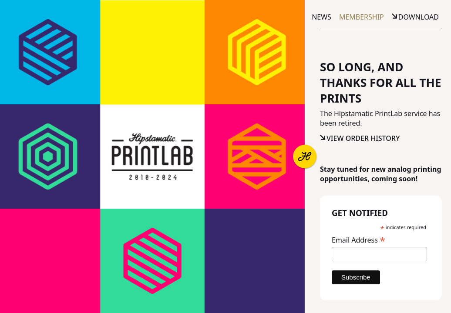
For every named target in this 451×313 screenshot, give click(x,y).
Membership (361, 17)
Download (418, 17)
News (321, 17)
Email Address (358, 239)
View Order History (363, 138)
